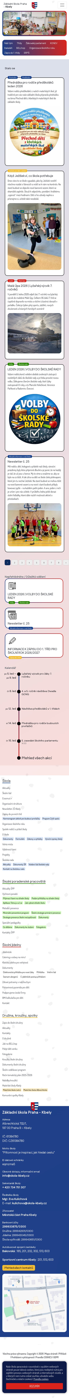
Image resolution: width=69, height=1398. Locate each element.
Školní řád (6, 793)
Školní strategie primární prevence (46, 912)
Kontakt (6, 1003)
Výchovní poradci (10, 893)
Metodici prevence (10, 908)
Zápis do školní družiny (12, 1022)
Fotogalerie (41, 927)
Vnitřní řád (51, 972)
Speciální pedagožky (11, 922)
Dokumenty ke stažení (24, 927)
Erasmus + (7, 798)
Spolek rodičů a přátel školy (14, 829)
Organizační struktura (12, 803)
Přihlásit (62, 1353)
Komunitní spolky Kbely (13, 1095)
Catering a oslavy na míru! (14, 957)
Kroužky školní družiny (12, 1059)
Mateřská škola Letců (12, 1089)
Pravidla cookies (41, 1379)
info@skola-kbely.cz (15, 1176)
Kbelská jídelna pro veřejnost (15, 962)
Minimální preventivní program (16, 912)
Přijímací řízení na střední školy (16, 898)
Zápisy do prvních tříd (12, 814)
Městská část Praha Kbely (19, 1215)
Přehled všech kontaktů (18, 1268)
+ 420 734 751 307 (14, 1188)
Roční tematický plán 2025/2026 (17, 1075)
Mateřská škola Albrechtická (35, 1089)
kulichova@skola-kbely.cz (29, 1203)
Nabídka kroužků (10, 1080)
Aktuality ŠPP (8, 888)
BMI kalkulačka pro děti (12, 997)
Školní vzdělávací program (14, 1069)
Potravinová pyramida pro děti (15, 987)
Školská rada (8, 860)
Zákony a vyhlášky (34, 838)
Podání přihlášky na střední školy (45, 898)
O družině (6, 1038)
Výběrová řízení (9, 849)
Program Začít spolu (51, 818)
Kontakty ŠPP (8, 932)
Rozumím (34, 1386)
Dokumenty (8, 838)
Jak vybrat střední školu (35, 902)
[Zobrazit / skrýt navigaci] (62, 5)
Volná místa (7, 844)
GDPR (56, 1357)
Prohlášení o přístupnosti (22, 1357)
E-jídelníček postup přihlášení (33, 976)
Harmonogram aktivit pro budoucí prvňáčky (21, 818)
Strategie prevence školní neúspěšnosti (19, 917)
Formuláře (20, 838)
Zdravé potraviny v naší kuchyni (16, 982)
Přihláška (40, 972)
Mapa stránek (51, 1353)
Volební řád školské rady (39, 864)
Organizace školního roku (13, 823)
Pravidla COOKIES (44, 1357)
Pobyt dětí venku (9, 1048)
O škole (5, 834)
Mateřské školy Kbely (11, 1085)
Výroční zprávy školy (53, 838)
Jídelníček (7, 952)
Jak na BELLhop (9, 1043)
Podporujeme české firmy (14, 992)
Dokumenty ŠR (19, 864)
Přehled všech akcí (37, 758)
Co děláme (7, 927)
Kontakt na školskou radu (13, 868)
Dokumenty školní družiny (14, 1064)
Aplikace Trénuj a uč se (12, 902)
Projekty (6, 854)
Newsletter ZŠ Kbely (11, 808)
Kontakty (6, 1033)
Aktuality (6, 788)
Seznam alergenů (10, 976)
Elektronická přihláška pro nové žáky (18, 972)
